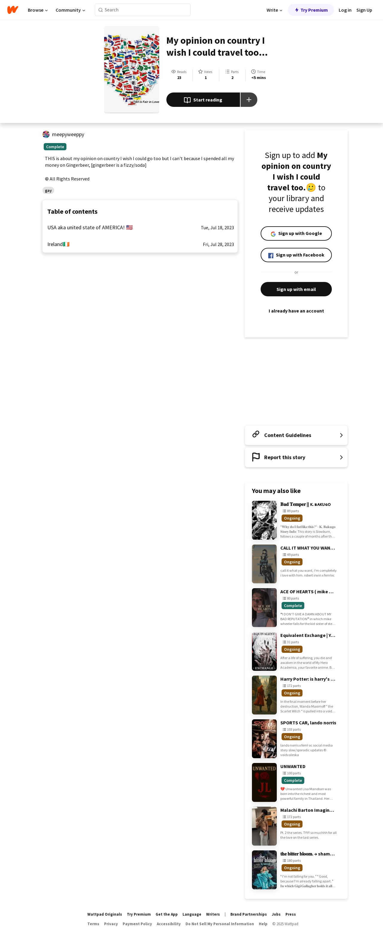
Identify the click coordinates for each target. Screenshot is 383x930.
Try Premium (311, 10)
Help (263, 923)
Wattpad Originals (104, 914)
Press (290, 914)
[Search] (101, 10)
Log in (345, 10)
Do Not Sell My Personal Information (220, 923)
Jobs (276, 914)
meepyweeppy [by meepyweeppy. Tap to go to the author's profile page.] (68, 134)
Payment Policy (137, 923)
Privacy (111, 923)
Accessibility (169, 923)
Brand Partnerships (248, 914)
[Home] (12, 10)
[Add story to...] (249, 99)
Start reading (203, 100)
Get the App (167, 914)
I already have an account (296, 311)
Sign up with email (296, 289)
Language (192, 914)
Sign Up (364, 10)
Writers (213, 914)
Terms (93, 923)
